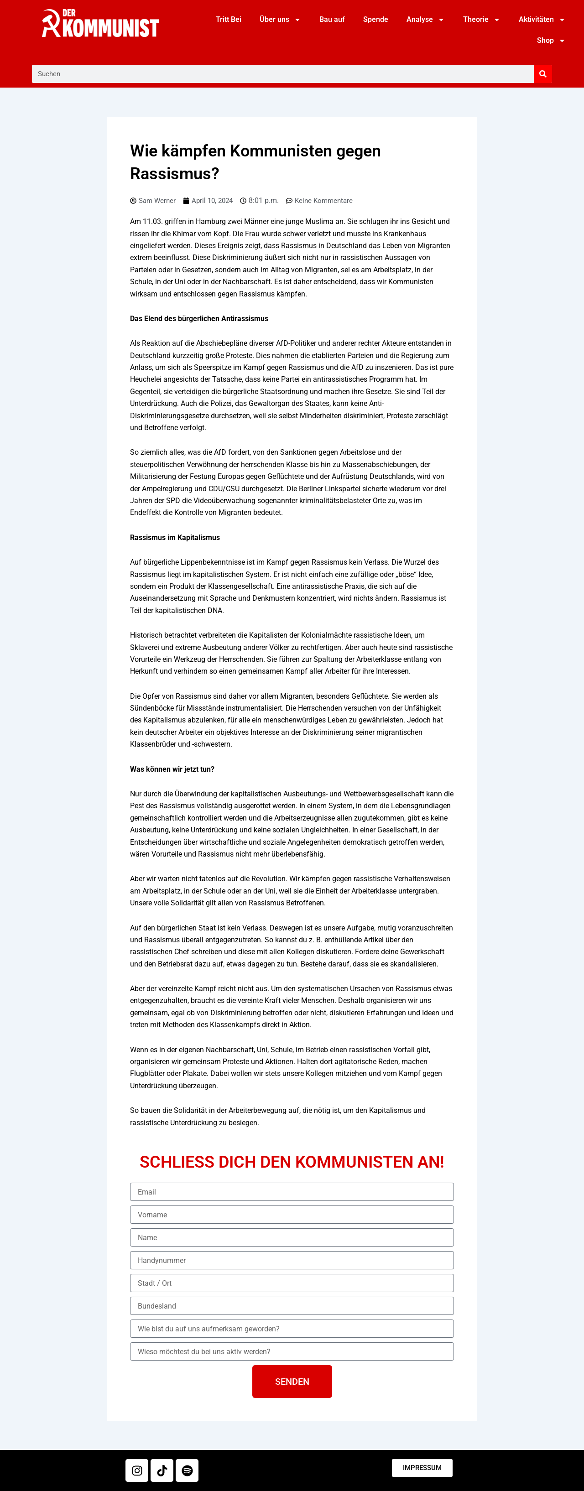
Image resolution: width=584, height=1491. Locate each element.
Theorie (482, 19)
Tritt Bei (228, 19)
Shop (551, 40)
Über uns (280, 19)
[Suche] (543, 74)
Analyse (426, 19)
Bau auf (332, 19)
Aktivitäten (542, 19)
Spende (375, 19)
